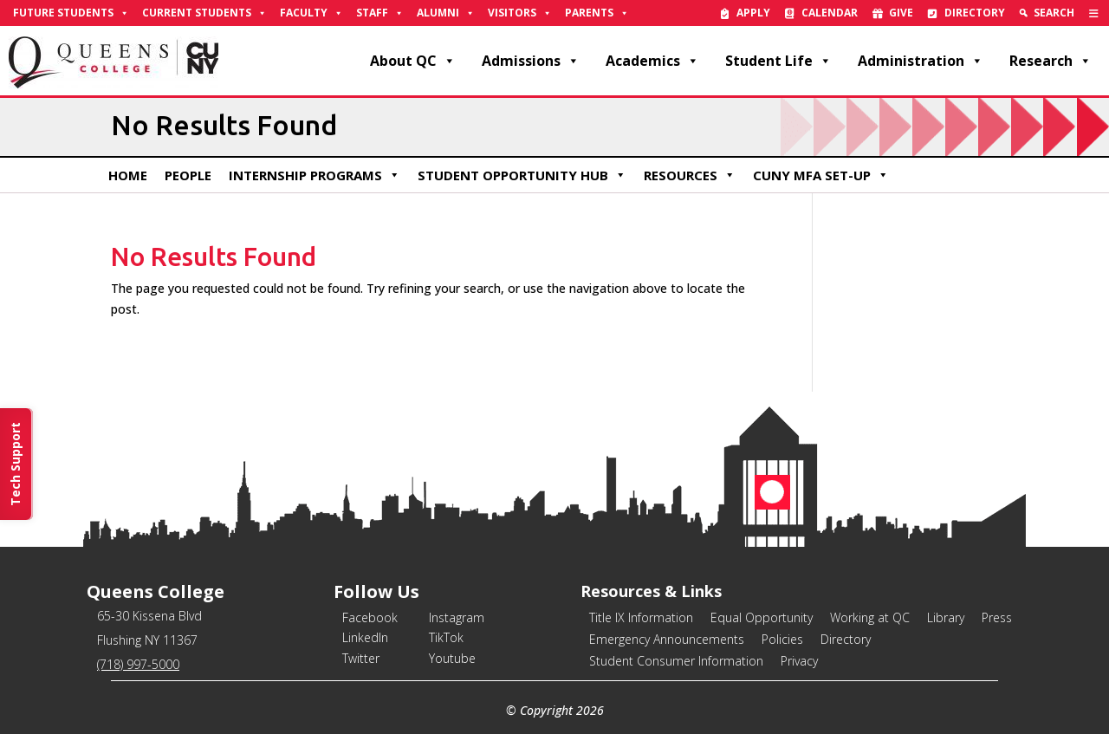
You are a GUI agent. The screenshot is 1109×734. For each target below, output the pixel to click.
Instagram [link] (456, 617)
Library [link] (945, 617)
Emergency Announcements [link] (666, 639)
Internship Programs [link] (314, 175)
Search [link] (1054, 12)
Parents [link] (597, 13)
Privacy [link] (799, 661)
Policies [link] (782, 639)
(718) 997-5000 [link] (138, 664)
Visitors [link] (520, 13)
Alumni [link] (446, 13)
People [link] (188, 175)
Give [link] (901, 12)
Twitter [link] (360, 658)
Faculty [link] (311, 13)
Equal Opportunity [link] (761, 617)
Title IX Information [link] (641, 617)
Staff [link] (380, 13)
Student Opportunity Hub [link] (522, 175)
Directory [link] (974, 12)
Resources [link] (690, 175)
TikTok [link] (446, 637)
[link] (1094, 13)
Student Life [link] (778, 60)
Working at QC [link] (870, 617)
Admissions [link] (531, 60)
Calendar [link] (829, 12)
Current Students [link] (204, 13)
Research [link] (1050, 60)
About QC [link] (413, 60)
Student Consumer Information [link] (676, 661)
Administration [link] (920, 60)
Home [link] (127, 175)
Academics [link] (652, 60)
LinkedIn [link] (365, 637)
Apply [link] (753, 12)
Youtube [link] (452, 658)
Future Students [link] (71, 13)
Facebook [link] (370, 617)
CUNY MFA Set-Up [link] (821, 175)
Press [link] (997, 617)
